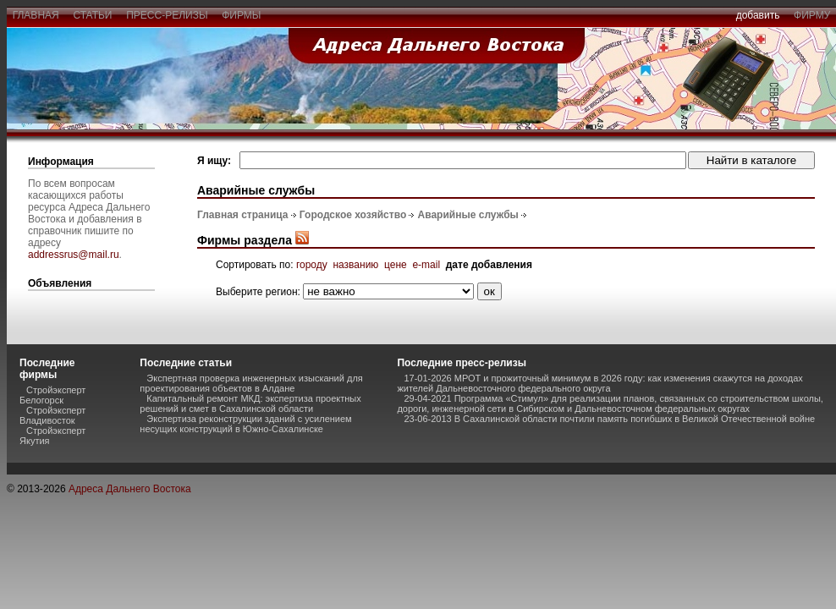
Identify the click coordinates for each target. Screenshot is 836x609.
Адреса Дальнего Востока (130, 489)
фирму (812, 15)
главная (35, 15)
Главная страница (243, 215)
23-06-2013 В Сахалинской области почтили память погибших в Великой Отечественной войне (609, 419)
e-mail (426, 265)
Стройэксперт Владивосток (52, 415)
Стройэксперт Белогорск (52, 395)
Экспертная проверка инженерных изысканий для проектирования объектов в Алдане (251, 383)
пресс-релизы (167, 15)
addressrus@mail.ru (73, 255)
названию (355, 265)
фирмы (242, 15)
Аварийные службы (468, 215)
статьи (93, 15)
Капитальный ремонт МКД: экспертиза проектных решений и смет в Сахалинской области (250, 403)
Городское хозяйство (353, 215)
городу (311, 265)
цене (395, 265)
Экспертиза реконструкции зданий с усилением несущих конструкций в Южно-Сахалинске (245, 424)
